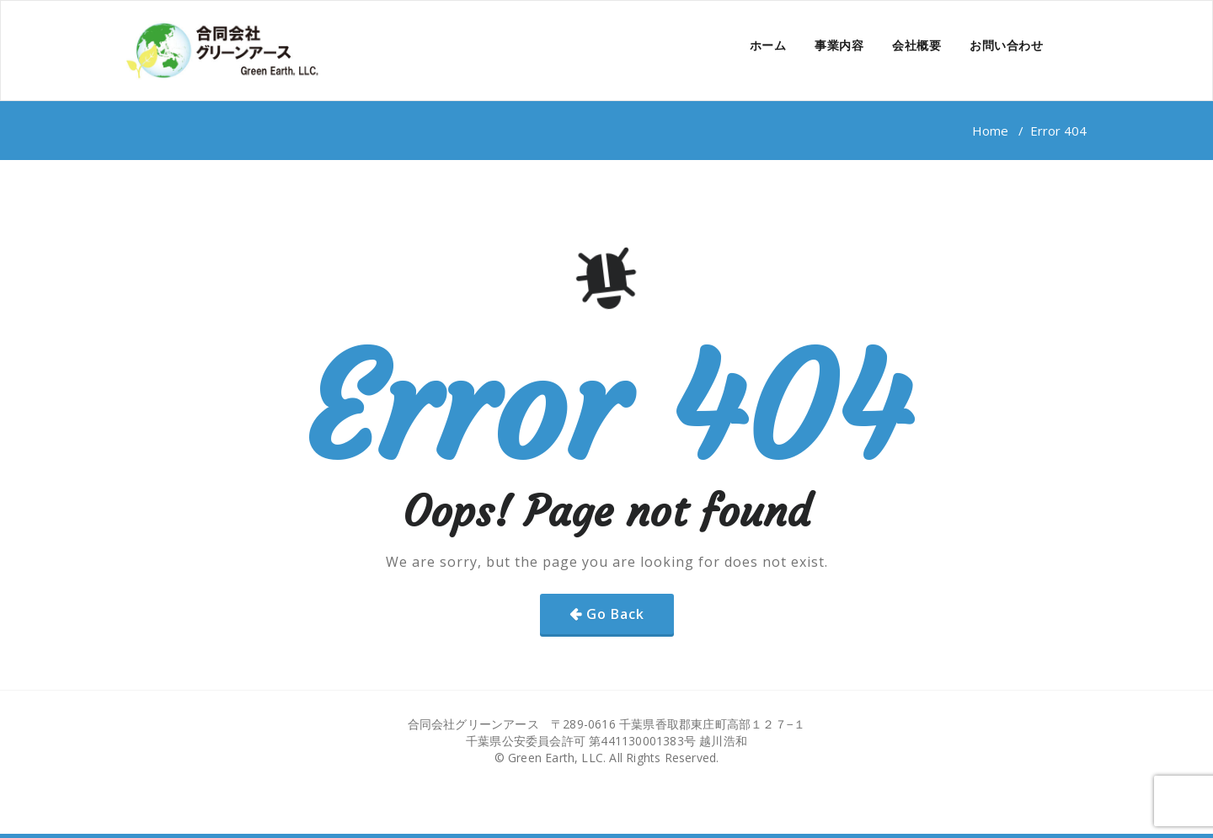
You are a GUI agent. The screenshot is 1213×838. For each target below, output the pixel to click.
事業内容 (839, 45)
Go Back (615, 614)
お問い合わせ (1006, 45)
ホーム (768, 45)
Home (990, 130)
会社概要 (916, 45)
